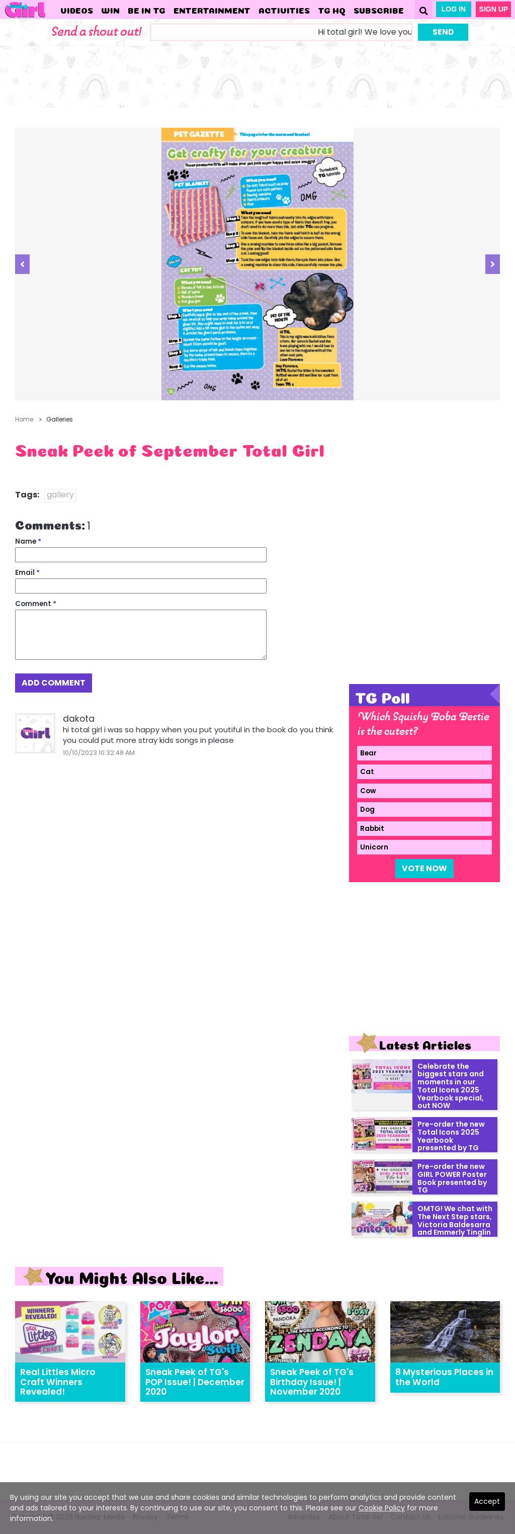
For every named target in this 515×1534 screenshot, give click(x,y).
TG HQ (332, 10)
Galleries (59, 419)
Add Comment (53, 683)
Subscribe (379, 10)
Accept (487, 1501)
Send (443, 32)
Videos (76, 10)
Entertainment (212, 10)
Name (28, 541)
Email (27, 572)
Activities (284, 10)
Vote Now (424, 868)
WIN (110, 10)
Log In (454, 9)
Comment (35, 604)
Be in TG (146, 10)
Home (24, 419)
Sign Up (493, 9)
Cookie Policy (382, 1508)
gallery (60, 494)
